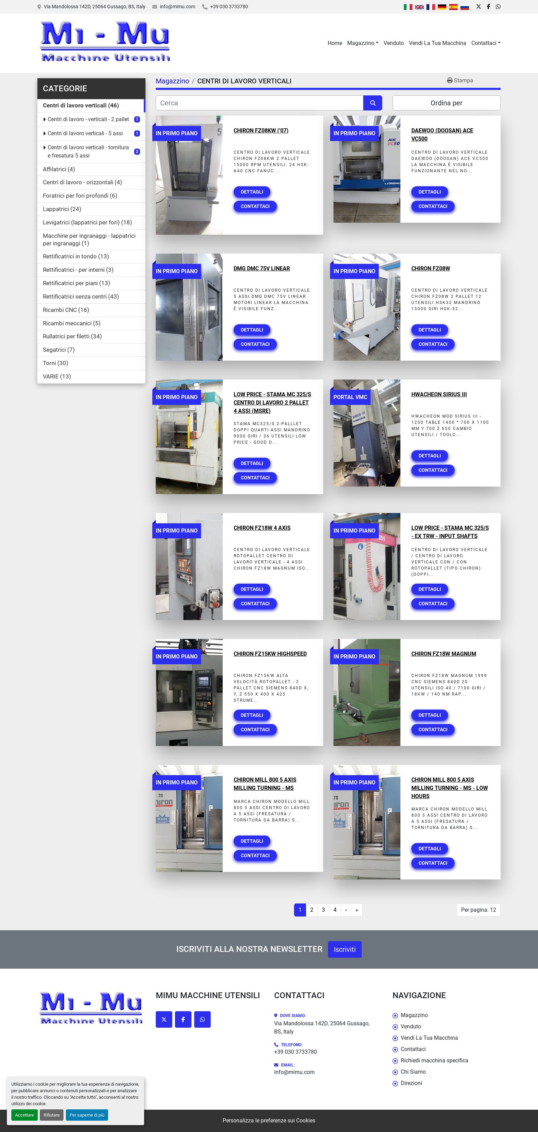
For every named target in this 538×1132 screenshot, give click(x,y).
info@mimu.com (177, 6)
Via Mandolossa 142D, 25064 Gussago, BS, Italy (94, 6)
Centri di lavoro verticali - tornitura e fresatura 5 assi (88, 151)
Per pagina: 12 (478, 910)
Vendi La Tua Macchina (437, 43)
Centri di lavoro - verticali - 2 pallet (88, 119)
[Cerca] (259, 102)
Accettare (24, 1115)
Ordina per (447, 103)
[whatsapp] (498, 7)
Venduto (394, 43)
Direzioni (411, 1083)
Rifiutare (52, 1115)
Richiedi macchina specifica (434, 1060)
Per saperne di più (87, 1115)
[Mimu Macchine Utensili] (91, 1010)
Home (335, 43)
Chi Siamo (413, 1072)
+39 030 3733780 (229, 6)
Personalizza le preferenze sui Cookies (269, 1120)
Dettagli (252, 192)
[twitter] (478, 7)
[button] (362, 43)
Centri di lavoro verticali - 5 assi (85, 133)
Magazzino (360, 43)
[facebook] (488, 7)
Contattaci (483, 43)
